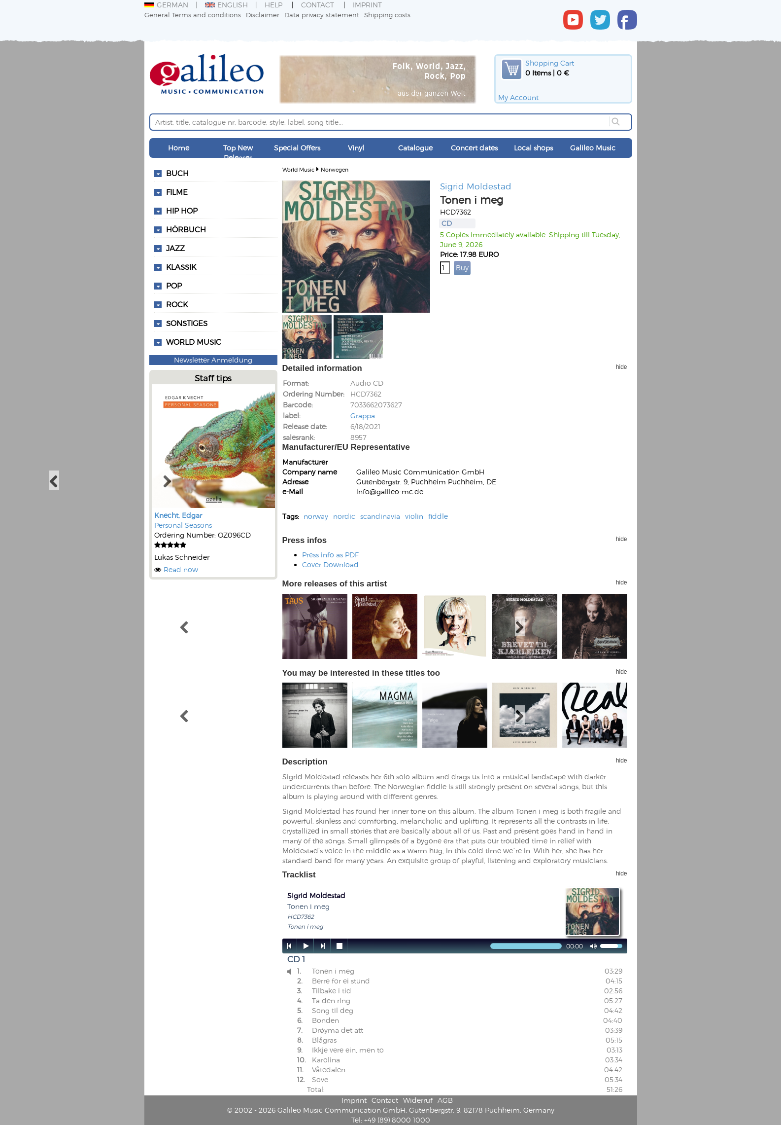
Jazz (175, 248)
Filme (177, 191)
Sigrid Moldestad (475, 186)
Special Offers (297, 148)
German (166, 4)
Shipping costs (387, 14)
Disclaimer (262, 14)
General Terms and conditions (192, 14)
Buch (177, 173)
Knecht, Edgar (178, 515)
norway (316, 516)
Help (273, 4)
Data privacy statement (321, 14)
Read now (181, 569)
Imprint (367, 4)
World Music (193, 341)
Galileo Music (592, 148)
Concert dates (474, 148)
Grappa (362, 415)
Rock (177, 304)
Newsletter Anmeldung (213, 360)
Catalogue (415, 148)
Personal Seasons (183, 525)
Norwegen (334, 169)
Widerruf (418, 1100)
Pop (174, 285)
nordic (344, 516)
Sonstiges (186, 323)
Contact (317, 4)
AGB (445, 1100)
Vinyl (356, 148)
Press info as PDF (330, 554)
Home (178, 148)
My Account (518, 97)
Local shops (533, 148)
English (226, 4)
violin (414, 516)
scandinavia (380, 516)
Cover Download (330, 564)
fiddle (438, 516)
